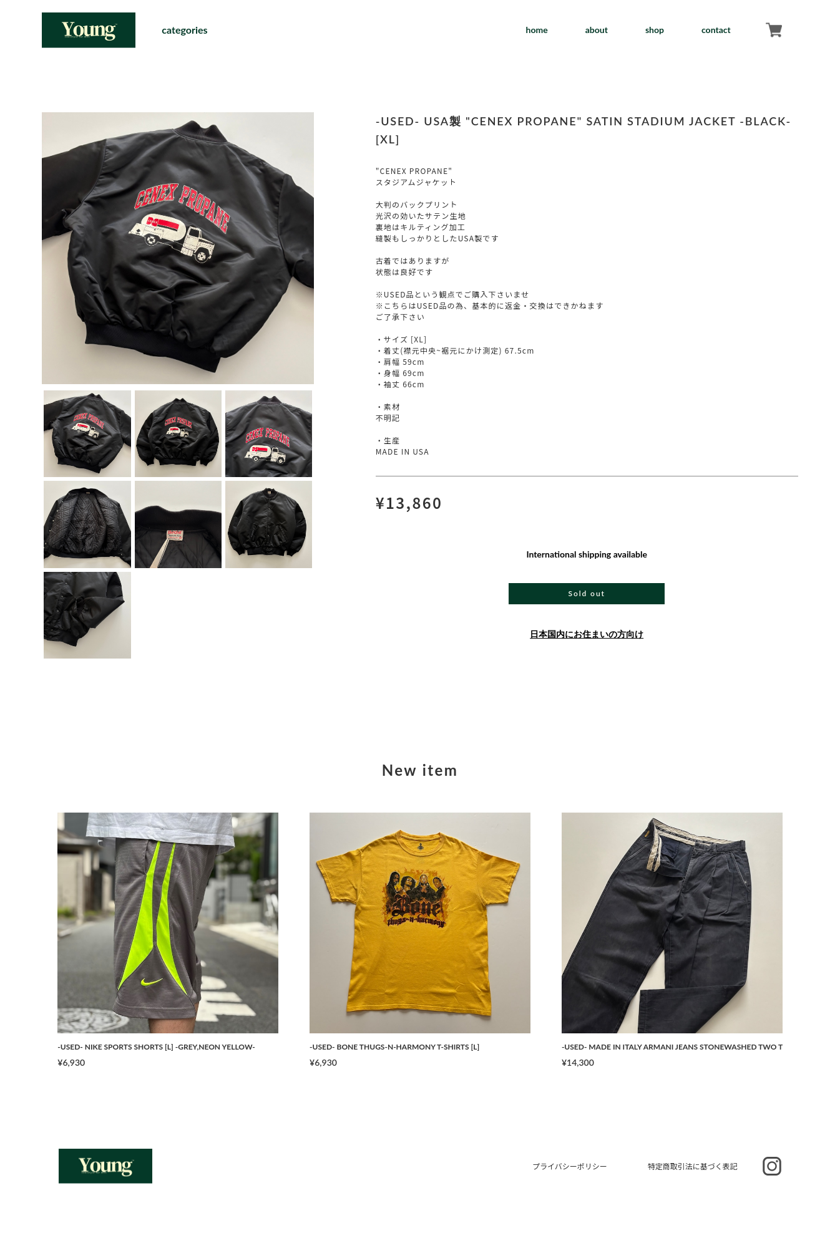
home (537, 29)
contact (716, 29)
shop (654, 29)
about (596, 29)
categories (184, 30)
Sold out (586, 593)
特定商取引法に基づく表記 (693, 1166)
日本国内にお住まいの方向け (586, 634)
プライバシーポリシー (569, 1166)
